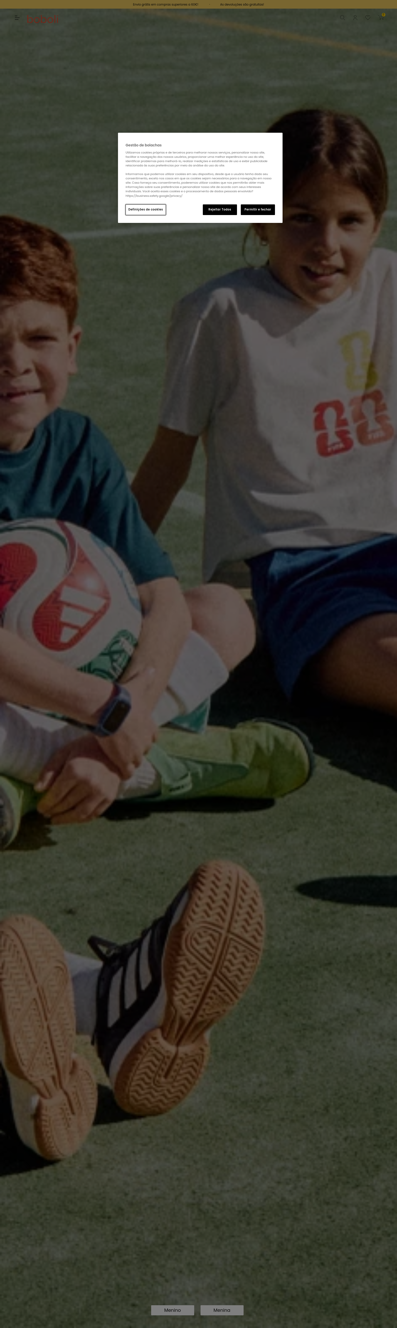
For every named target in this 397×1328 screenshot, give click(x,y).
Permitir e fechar (258, 209)
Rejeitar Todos (219, 209)
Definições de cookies (145, 209)
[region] (200, 178)
